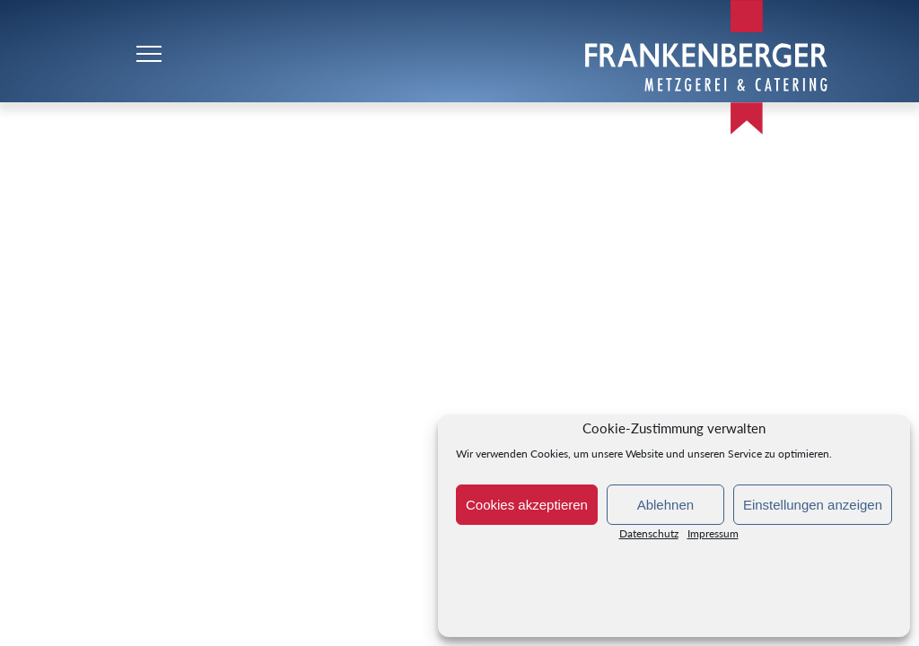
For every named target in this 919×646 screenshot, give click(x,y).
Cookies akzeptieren (527, 504)
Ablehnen (665, 504)
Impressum (713, 537)
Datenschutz (648, 537)
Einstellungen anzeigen (812, 504)
